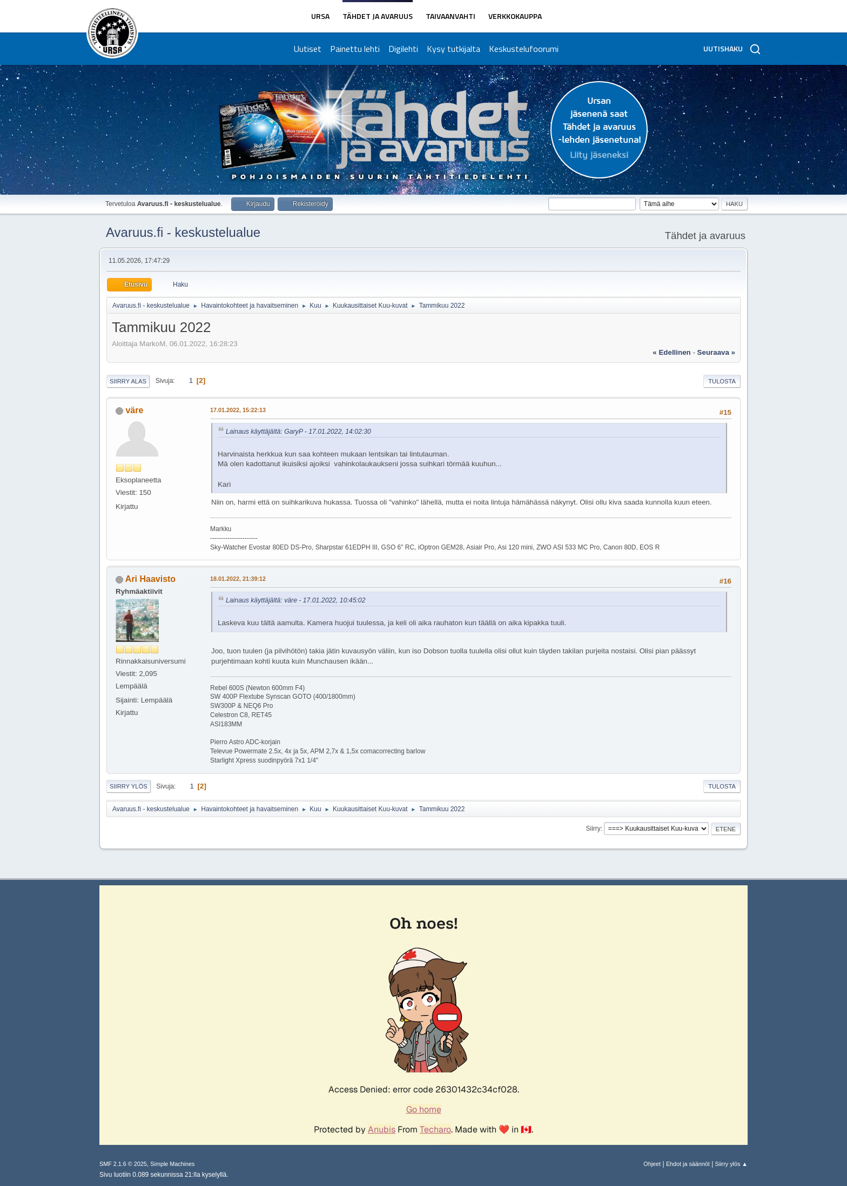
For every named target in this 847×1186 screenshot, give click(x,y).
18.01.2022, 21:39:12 (238, 578)
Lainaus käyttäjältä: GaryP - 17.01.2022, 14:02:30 (298, 431)
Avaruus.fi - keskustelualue (183, 232)
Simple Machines (172, 1164)
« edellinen (671, 352)
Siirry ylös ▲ (731, 1164)
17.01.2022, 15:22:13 (238, 410)
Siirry (593, 828)
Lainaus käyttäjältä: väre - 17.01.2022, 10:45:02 (295, 600)
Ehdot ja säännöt (688, 1164)
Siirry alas (128, 381)
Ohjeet (652, 1164)
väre (134, 410)
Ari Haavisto (150, 579)
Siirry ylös (128, 786)
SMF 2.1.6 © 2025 (123, 1164)
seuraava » (716, 352)
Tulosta (722, 381)
